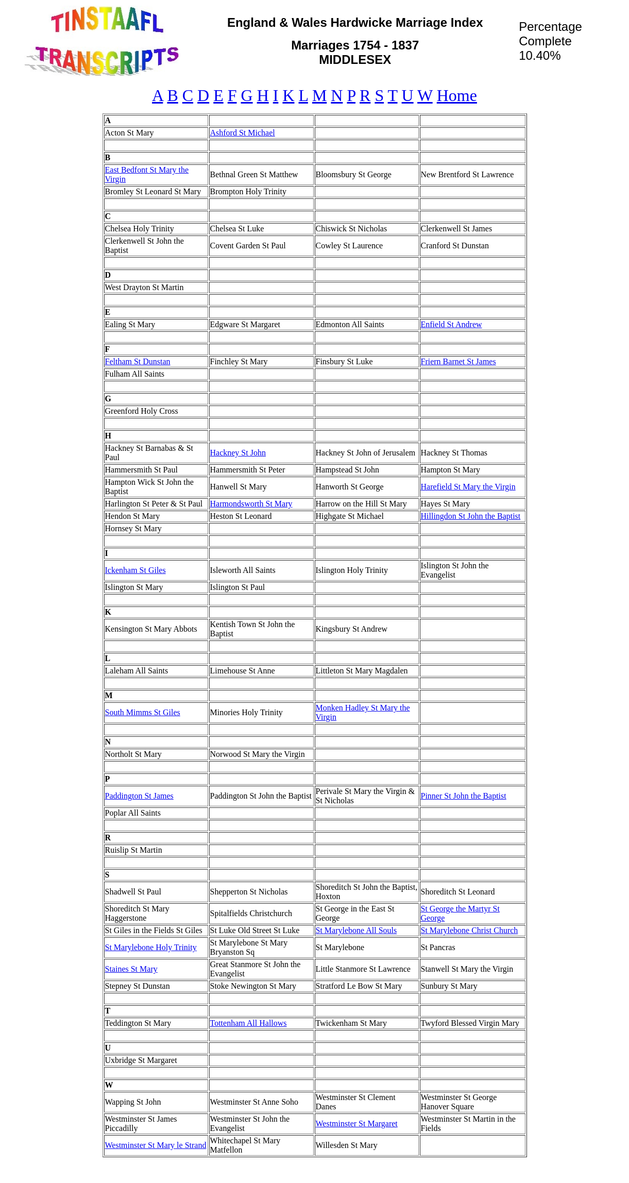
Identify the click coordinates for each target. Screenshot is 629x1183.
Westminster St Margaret (357, 1123)
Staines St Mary (131, 969)
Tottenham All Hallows (248, 1023)
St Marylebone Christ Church (469, 930)
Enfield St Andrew (451, 324)
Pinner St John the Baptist (463, 795)
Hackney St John (238, 452)
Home (457, 95)
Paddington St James (139, 795)
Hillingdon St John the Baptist (471, 516)
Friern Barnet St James (458, 361)
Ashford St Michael (242, 132)
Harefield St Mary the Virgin (468, 486)
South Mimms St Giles (142, 712)
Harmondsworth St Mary (251, 503)
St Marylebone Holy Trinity (151, 947)
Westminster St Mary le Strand (156, 1145)
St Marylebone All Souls (356, 930)
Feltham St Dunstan (138, 361)
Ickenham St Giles (135, 570)
